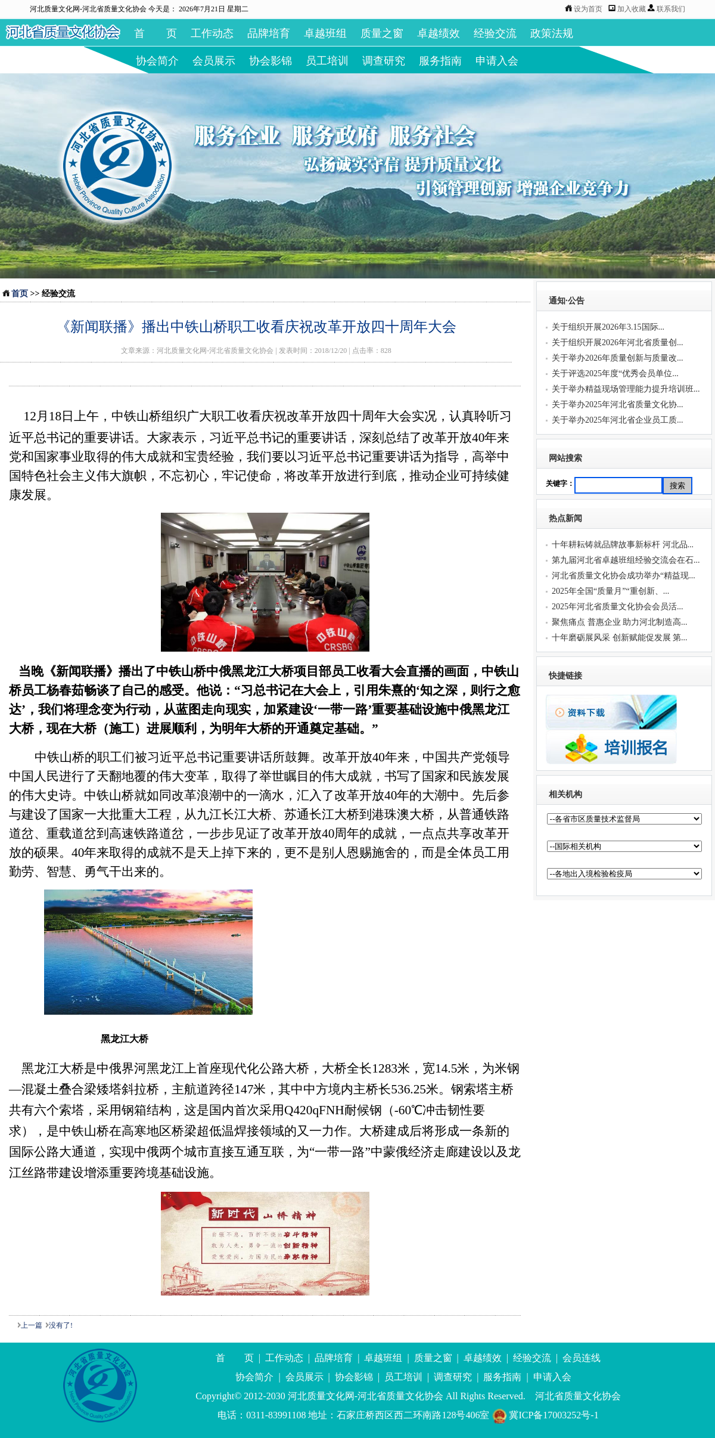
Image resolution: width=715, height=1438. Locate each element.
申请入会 (496, 61)
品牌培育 (268, 33)
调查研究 (383, 61)
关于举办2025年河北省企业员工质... (617, 420)
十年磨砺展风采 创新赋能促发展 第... (620, 637)
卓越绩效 (438, 33)
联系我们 (671, 9)
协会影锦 (270, 61)
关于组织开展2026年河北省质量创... (617, 342)
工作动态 (212, 33)
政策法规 (551, 33)
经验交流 (495, 33)
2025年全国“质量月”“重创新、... (610, 591)
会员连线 (581, 1358)
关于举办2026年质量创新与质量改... (617, 358)
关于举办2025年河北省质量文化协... (617, 404)
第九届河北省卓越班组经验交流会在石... (626, 560)
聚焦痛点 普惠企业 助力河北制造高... (620, 622)
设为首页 (588, 9)
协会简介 (157, 61)
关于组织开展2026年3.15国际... (608, 327)
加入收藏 (632, 9)
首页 (19, 293)
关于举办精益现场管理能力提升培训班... (626, 389)
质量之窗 (381, 33)
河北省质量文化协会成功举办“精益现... (623, 575)
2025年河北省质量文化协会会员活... (617, 606)
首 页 (155, 33)
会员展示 (213, 61)
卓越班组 (325, 33)
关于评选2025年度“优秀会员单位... (615, 373)
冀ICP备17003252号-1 (545, 1415)
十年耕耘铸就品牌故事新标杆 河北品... (623, 544)
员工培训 (327, 61)
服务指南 (440, 61)
